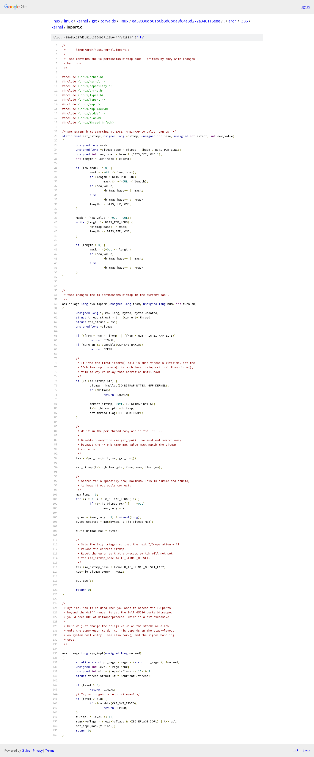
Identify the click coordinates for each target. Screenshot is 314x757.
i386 (244, 21)
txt (295, 750)
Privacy (38, 750)
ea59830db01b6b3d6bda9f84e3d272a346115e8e (176, 21)
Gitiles (26, 750)
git (94, 21)
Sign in (305, 7)
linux (55, 21)
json (306, 750)
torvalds (108, 21)
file (139, 37)
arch (232, 21)
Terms (49, 750)
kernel (82, 21)
